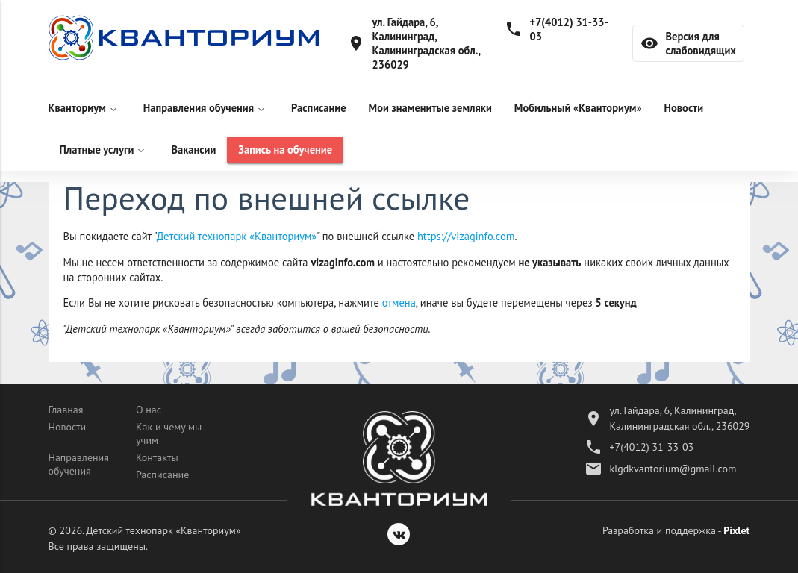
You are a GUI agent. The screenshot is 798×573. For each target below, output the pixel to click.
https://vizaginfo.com (466, 236)
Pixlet (736, 530)
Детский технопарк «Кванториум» (237, 236)
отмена (399, 302)
